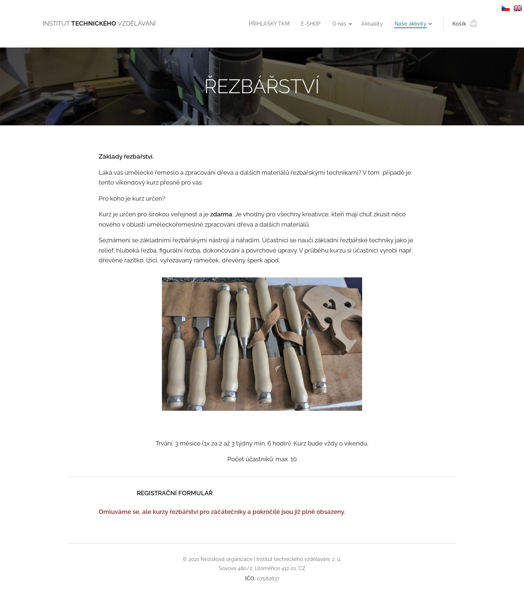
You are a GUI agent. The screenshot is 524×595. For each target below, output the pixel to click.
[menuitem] (263, 24)
